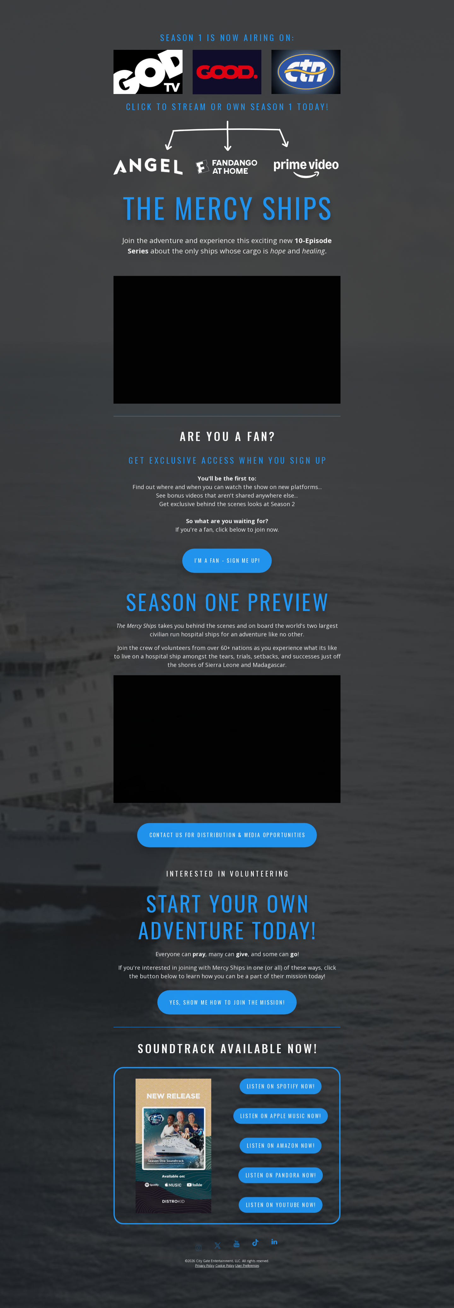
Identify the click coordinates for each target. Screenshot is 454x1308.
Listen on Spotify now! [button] (281, 1093)
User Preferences (247, 1269)
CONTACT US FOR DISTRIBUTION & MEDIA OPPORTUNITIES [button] (227, 837)
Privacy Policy (204, 1269)
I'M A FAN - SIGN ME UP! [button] (227, 562)
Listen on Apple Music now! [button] (281, 1122)
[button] (274, 1249)
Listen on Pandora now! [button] (281, 1182)
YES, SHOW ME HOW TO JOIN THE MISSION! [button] (227, 1004)
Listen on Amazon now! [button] (281, 1152)
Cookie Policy (224, 1269)
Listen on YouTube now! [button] (281, 1211)
